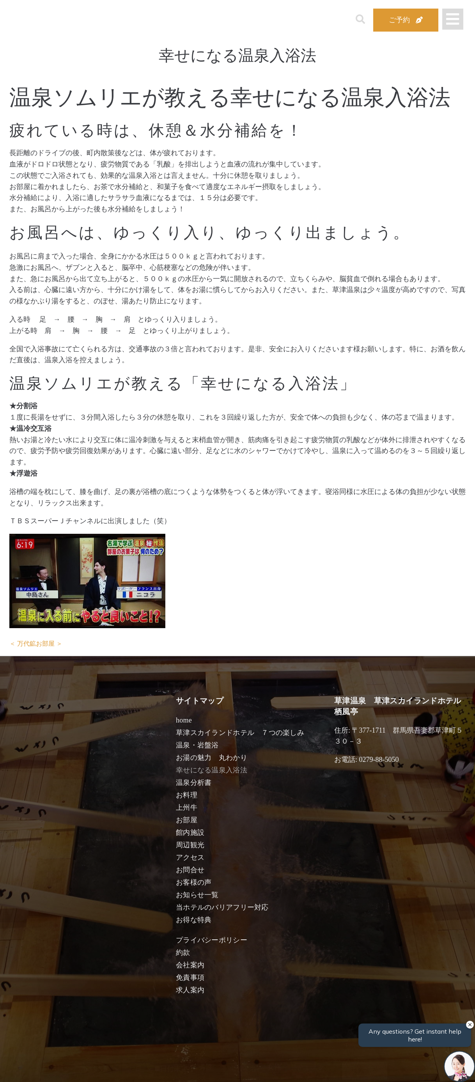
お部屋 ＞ (49, 643)
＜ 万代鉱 (22, 643)
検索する (364, 1070)
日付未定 (171, 1069)
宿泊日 (53, 1067)
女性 (274, 1067)
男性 (206, 1067)
